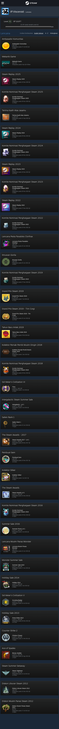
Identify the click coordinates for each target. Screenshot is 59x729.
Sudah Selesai (38, 33)
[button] (29, 43)
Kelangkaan (54, 33)
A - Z (46, 33)
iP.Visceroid (17, 11)
